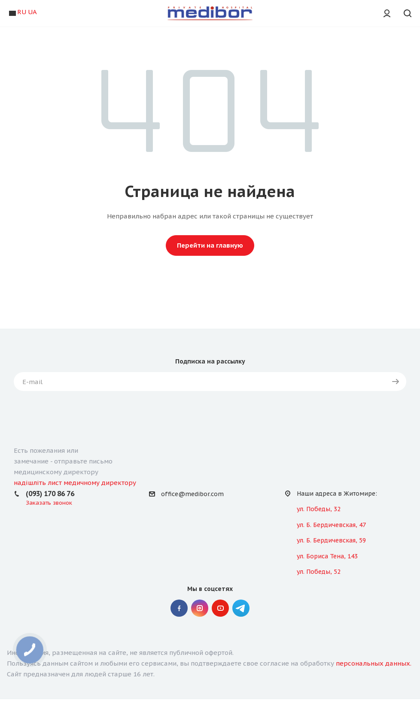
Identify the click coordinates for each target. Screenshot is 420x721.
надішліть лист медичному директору (75, 483)
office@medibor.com (192, 494)
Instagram (199, 608)
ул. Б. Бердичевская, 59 (331, 540)
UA (32, 12)
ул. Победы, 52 (319, 572)
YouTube (220, 608)
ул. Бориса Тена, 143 (327, 556)
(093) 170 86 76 (50, 493)
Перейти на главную (210, 245)
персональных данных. (373, 663)
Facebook (179, 608)
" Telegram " (241, 608)
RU (21, 12)
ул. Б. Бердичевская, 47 (331, 525)
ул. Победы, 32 (319, 509)
